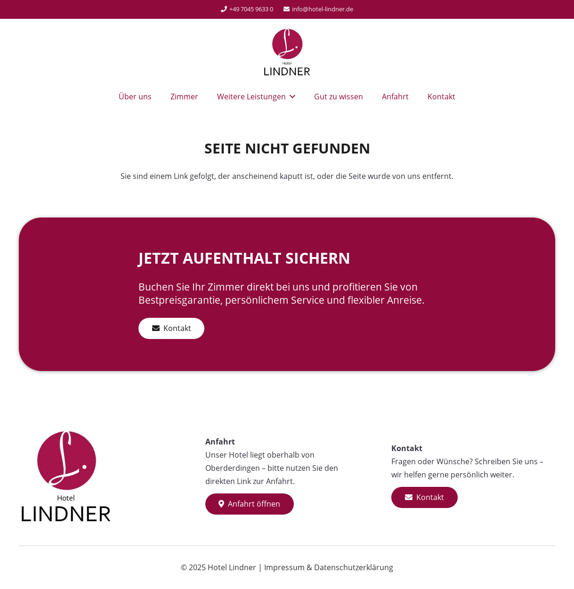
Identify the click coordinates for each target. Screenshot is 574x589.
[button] (290, 96)
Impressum (284, 567)
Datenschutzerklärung (353, 567)
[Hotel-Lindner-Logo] (287, 52)
